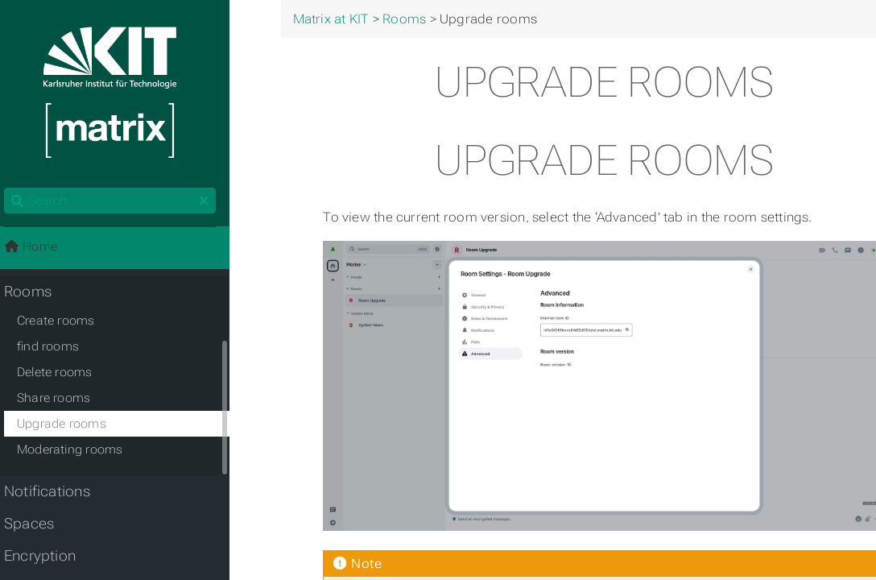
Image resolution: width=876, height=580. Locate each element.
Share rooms (63, 400)
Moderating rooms (79, 452)
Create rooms (65, 323)
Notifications (56, 494)
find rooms (57, 349)
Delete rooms (63, 374)
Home (39, 249)
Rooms (36, 294)
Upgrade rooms (70, 426)
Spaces (38, 526)
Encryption (49, 558)
